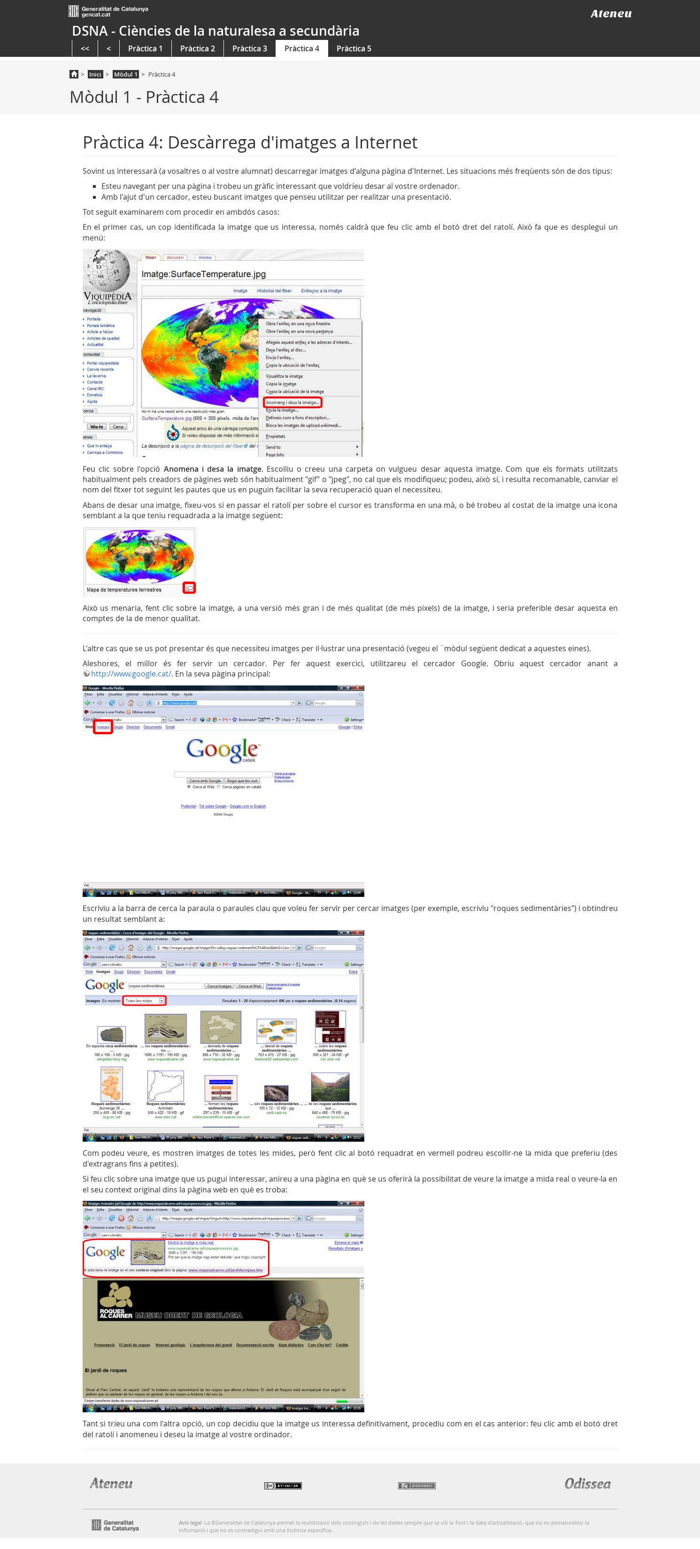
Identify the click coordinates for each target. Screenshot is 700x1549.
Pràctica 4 (302, 48)
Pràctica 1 (145, 48)
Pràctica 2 (197, 48)
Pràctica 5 (354, 48)
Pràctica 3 (249, 48)
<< (85, 48)
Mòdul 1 (126, 74)
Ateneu (611, 13)
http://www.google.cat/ (131, 674)
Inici (95, 74)
